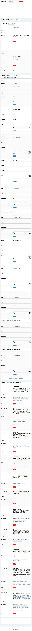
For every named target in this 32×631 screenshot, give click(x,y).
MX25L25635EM (19, 421)
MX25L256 (23, 421)
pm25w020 (18, 610)
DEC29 (25, 446)
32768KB (18, 400)
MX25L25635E (18, 397)
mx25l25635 (22, 539)
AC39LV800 (27, 597)
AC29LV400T (23, 596)
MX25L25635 (14, 421)
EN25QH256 (16, 389)
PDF (14, 41)
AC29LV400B (17, 596)
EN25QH (14, 400)
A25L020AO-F (18, 607)
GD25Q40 (22, 610)
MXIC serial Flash (15, 521)
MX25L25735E (28, 584)
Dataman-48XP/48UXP (15, 604)
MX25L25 (21, 400)
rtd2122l (23, 607)
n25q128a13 (26, 607)
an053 (24, 521)
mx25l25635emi (21, 446)
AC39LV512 (20, 597)
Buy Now (14, 130)
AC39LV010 (29, 596)
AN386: (18, 581)
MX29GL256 (20, 584)
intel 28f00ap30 (15, 584)
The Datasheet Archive (3, 1)
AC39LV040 (14, 607)
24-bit (26, 518)
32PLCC (24, 597)
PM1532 (14, 436)
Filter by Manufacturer (5, 77)
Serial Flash (22, 443)
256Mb (25, 511)
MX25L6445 (25, 581)
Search (21, 1)
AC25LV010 (27, 595)
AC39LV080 (15, 597)
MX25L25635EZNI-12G (16, 217)
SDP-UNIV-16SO (17, 598)
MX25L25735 (24, 584)
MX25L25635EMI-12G (16, 86)
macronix (20, 521)
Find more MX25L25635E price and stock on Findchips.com (16, 378)
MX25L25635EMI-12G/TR (17, 297)
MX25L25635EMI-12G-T (16, 355)
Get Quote (14, 181)
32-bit (28, 518)
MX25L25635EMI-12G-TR (17, 326)
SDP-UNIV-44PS (22, 598)
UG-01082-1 (14, 581)
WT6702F (14, 610)
